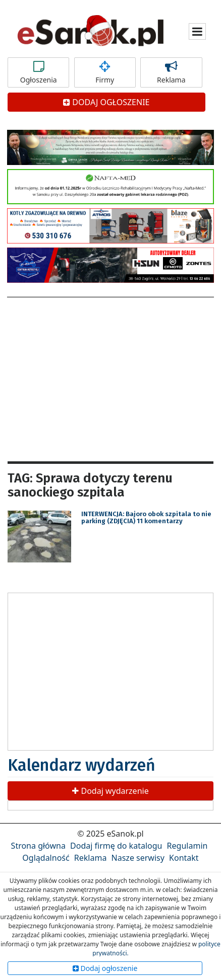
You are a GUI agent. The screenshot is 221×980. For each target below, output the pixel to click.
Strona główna (38, 845)
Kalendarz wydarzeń (81, 765)
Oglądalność (45, 857)
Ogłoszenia (38, 72)
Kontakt (184, 857)
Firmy (105, 72)
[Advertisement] (110, 377)
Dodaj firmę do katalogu (116, 845)
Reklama (171, 72)
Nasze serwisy (138, 857)
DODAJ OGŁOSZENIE (106, 102)
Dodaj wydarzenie (110, 790)
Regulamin (187, 845)
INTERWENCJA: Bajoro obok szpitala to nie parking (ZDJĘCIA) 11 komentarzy (146, 517)
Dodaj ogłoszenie (105, 968)
